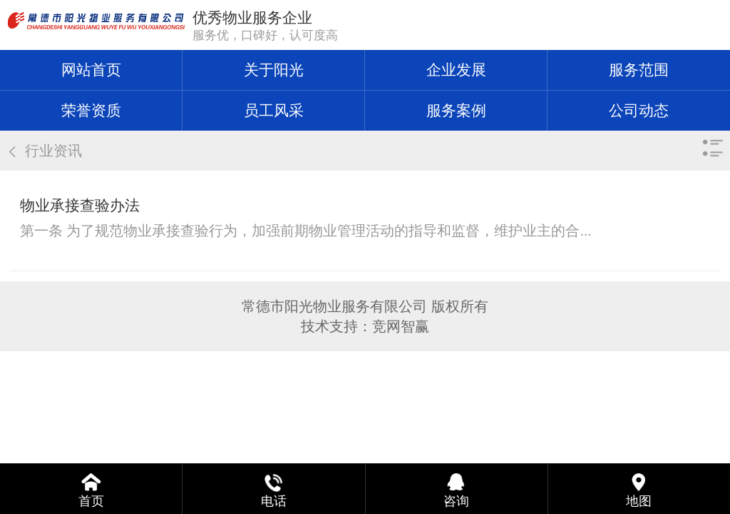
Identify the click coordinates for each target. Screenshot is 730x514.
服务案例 (456, 110)
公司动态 (639, 110)
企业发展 (456, 69)
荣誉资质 (91, 110)
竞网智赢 (400, 326)
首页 (91, 501)
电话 (274, 501)
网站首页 (91, 69)
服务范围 (639, 69)
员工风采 (274, 110)
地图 (639, 501)
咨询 (456, 501)
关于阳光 (274, 69)
